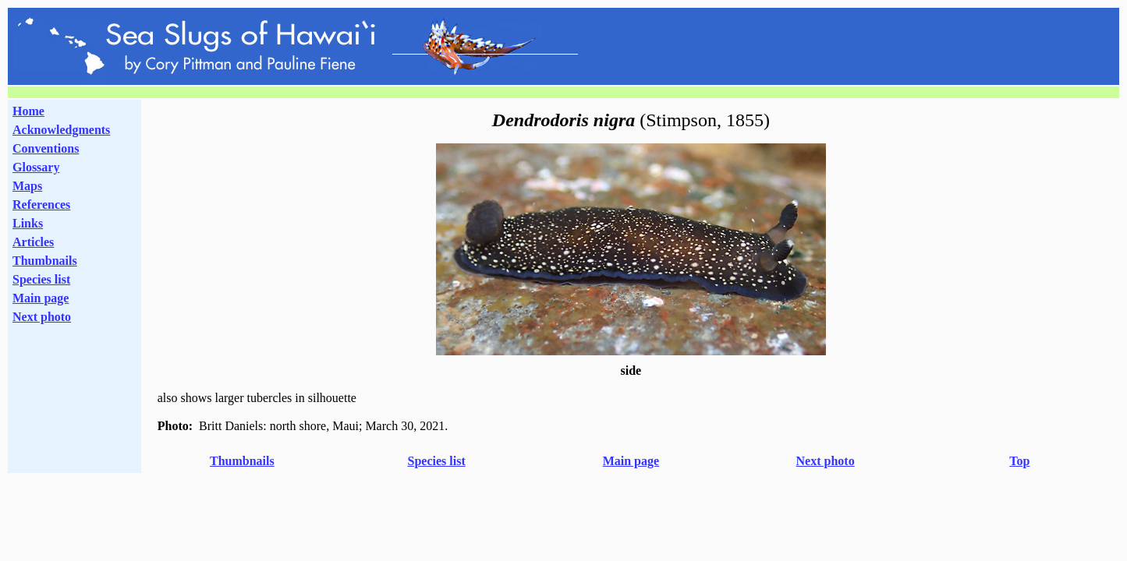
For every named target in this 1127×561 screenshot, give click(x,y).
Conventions (45, 148)
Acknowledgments (61, 129)
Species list (41, 279)
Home (28, 111)
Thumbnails (44, 260)
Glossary (35, 167)
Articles (33, 242)
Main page (40, 298)
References (41, 204)
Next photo (825, 461)
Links (27, 223)
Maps (27, 185)
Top (1019, 461)
